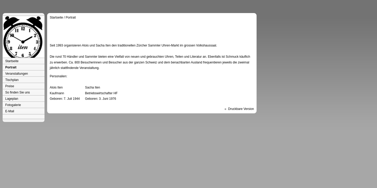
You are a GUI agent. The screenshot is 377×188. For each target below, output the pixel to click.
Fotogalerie (13, 105)
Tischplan (12, 80)
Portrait (10, 67)
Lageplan (11, 99)
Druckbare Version (241, 109)
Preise (9, 86)
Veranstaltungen (16, 73)
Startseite (12, 61)
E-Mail (9, 111)
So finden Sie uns (17, 92)
